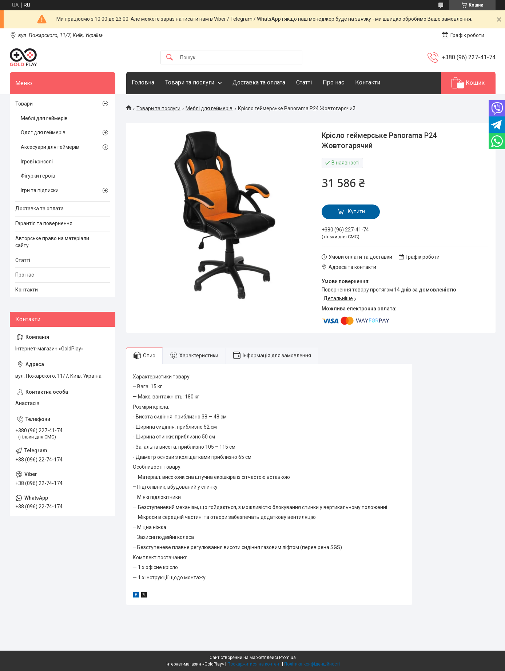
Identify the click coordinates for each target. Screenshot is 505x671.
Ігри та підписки (40, 190)
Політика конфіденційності (312, 664)
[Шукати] (169, 57)
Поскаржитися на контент (254, 664)
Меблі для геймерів (209, 108)
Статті (304, 82)
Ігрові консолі (37, 161)
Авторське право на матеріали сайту (52, 242)
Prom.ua (287, 657)
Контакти (367, 82)
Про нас (333, 82)
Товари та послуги (189, 82)
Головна (143, 82)
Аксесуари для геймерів (50, 147)
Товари (24, 104)
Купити (356, 211)
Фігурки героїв (38, 176)
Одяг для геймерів (43, 132)
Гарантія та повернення (43, 223)
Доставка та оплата (258, 82)
